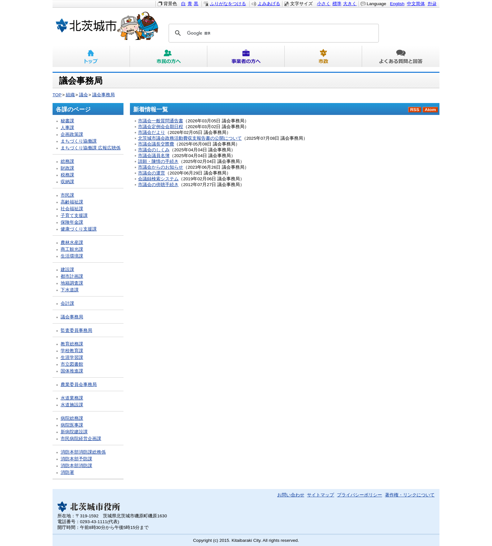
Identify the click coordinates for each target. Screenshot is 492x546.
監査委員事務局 (76, 330)
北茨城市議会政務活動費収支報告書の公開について (190, 138)
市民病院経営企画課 (81, 438)
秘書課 (67, 120)
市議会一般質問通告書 (160, 120)
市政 (323, 56)
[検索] (273, 33)
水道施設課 (72, 404)
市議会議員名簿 (154, 155)
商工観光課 (72, 249)
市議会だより (151, 132)
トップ (91, 56)
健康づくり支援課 (79, 229)
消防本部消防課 (76, 465)
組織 (70, 94)
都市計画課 (72, 276)
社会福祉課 (72, 208)
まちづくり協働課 (79, 141)
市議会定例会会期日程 (160, 126)
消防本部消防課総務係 (83, 452)
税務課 (67, 175)
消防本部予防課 (76, 459)
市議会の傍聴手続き (158, 184)
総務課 (67, 161)
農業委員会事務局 (79, 384)
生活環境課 (72, 256)
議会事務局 (103, 94)
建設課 (67, 269)
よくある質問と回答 (400, 56)
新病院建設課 (74, 431)
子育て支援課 (74, 215)
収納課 (67, 181)
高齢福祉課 (72, 202)
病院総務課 (72, 418)
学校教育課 (72, 350)
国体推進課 (72, 371)
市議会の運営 (151, 173)
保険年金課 (72, 222)
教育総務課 (72, 344)
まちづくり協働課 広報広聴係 (91, 148)
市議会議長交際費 (156, 144)
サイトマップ (320, 495)
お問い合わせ (290, 495)
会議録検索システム (158, 178)
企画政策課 (72, 134)
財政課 (67, 168)
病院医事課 (72, 425)
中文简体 (416, 3)
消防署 (67, 472)
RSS (414, 109)
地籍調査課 (72, 283)
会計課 (67, 303)
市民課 (67, 195)
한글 (432, 3)
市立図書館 (72, 364)
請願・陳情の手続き (158, 161)
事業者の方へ (246, 56)
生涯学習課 (72, 357)
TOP (57, 94)
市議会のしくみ (154, 149)
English (397, 3)
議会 (83, 94)
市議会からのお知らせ (160, 167)
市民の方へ (168, 56)
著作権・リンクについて (410, 495)
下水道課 (70, 289)
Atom (430, 109)
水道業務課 (72, 398)
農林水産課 (72, 242)
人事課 (67, 127)
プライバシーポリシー (359, 495)
